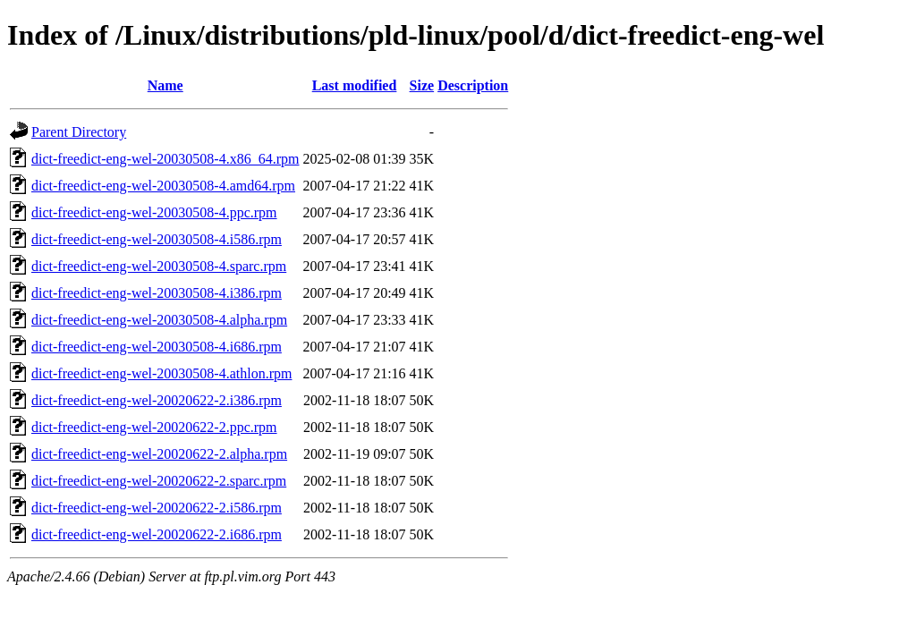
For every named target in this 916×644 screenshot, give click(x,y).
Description (472, 85)
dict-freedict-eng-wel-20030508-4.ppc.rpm (154, 212)
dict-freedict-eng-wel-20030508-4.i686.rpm (156, 346)
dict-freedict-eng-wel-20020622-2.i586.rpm (156, 507)
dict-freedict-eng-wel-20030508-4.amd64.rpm (163, 185)
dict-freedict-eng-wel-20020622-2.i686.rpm (156, 534)
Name (165, 85)
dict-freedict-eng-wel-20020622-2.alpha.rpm (159, 454)
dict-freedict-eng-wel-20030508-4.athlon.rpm (161, 373)
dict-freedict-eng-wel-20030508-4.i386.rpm (156, 293)
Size (422, 85)
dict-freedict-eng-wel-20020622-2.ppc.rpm (154, 427)
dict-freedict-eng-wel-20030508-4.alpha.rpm (159, 319)
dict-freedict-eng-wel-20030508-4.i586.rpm (156, 239)
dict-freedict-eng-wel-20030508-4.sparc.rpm (158, 266)
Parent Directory (78, 132)
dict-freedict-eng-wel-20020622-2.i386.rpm (156, 400)
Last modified (354, 85)
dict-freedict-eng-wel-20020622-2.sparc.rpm (158, 480)
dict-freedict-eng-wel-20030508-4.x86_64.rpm (165, 158)
